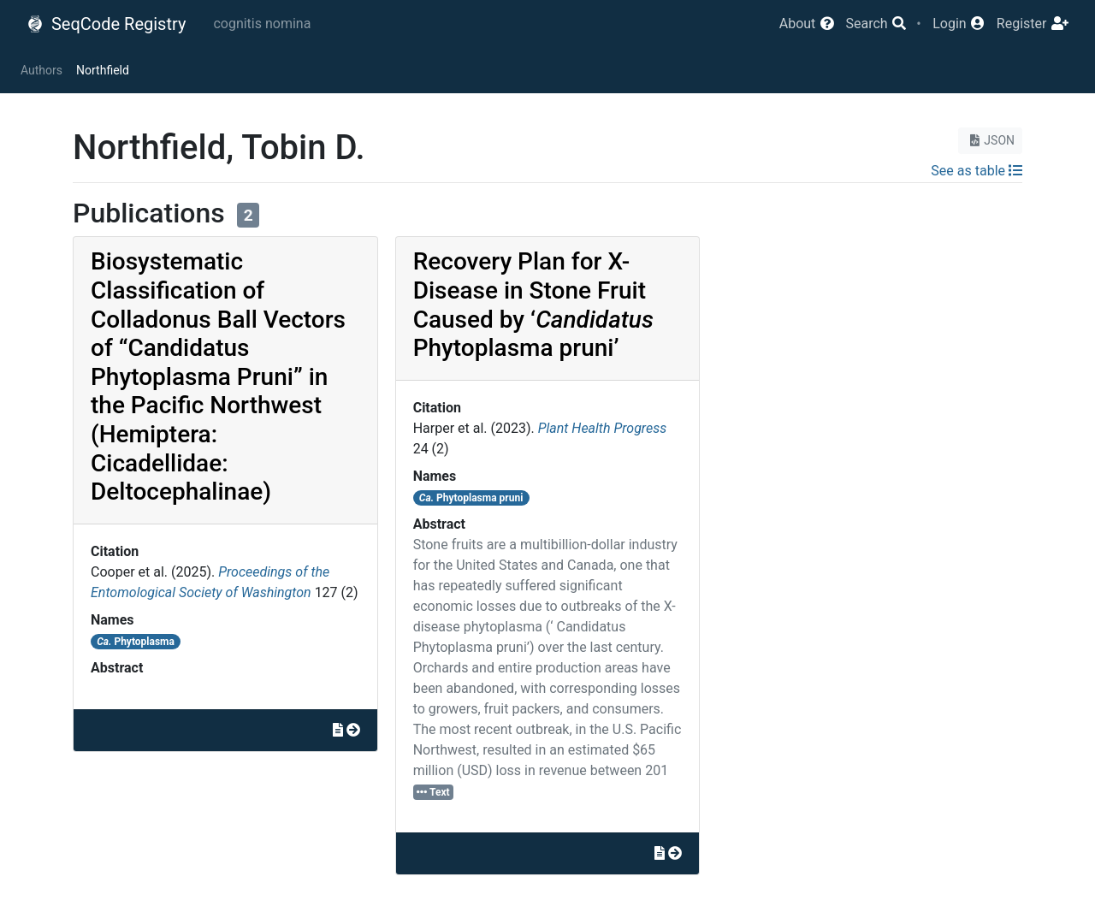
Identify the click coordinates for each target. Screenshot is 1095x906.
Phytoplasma (136, 642)
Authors (41, 70)
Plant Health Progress (602, 428)
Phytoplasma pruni (471, 498)
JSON (990, 140)
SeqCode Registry (106, 24)
